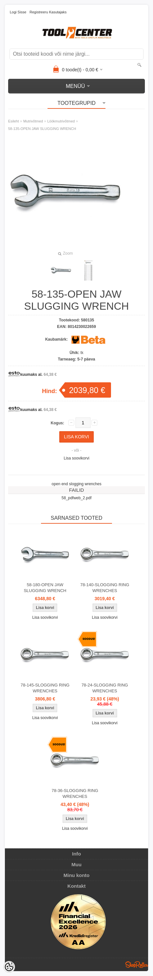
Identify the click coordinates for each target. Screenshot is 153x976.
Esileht (13, 121)
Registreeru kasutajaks (48, 12)
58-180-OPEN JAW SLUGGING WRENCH (45, 587)
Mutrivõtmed (33, 121)
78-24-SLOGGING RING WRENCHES (104, 688)
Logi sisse (18, 12)
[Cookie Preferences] (9, 967)
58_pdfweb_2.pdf (76, 498)
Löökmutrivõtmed (61, 121)
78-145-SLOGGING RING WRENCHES (45, 688)
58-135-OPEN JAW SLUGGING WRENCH (42, 129)
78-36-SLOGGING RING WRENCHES (74, 793)
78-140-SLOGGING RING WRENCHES (104, 587)
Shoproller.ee (136, 964)
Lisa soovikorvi (77, 458)
